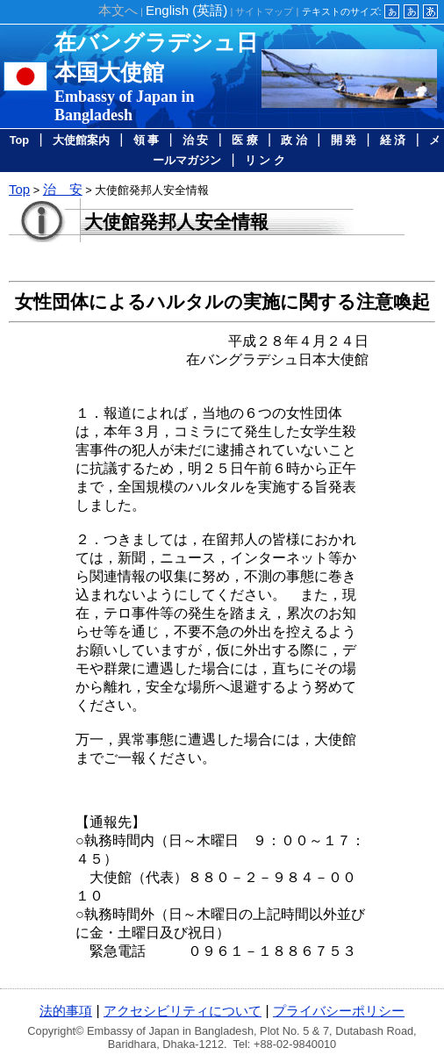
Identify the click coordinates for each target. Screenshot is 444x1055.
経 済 (393, 140)
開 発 (344, 140)
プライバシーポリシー (339, 1010)
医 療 (245, 140)
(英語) (186, 10)
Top (20, 140)
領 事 (146, 140)
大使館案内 (81, 140)
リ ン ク (265, 160)
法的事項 (65, 1010)
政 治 (294, 140)
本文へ (118, 10)
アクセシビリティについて (182, 1010)
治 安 (196, 140)
